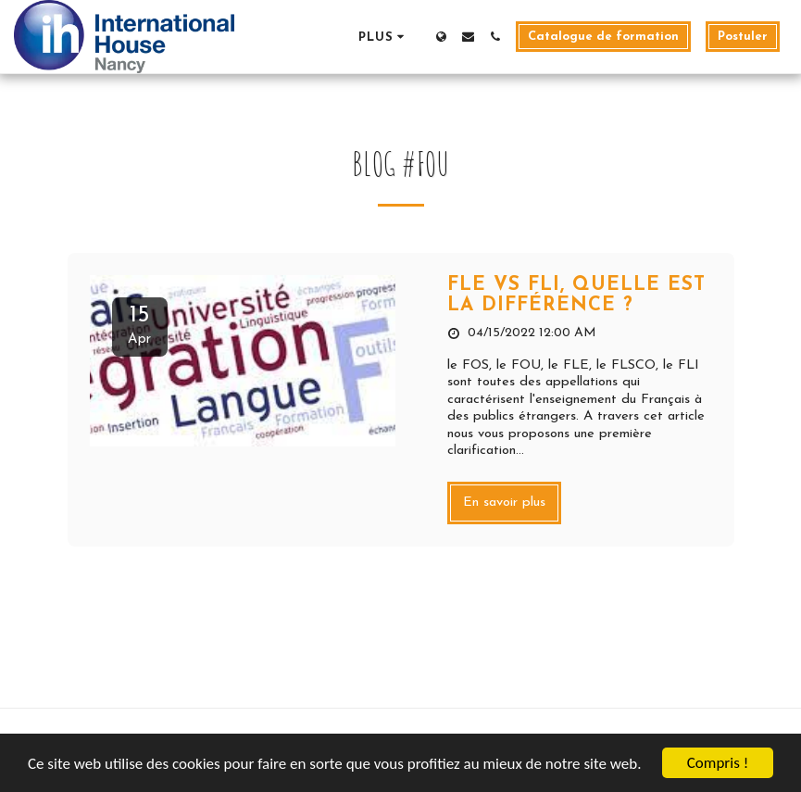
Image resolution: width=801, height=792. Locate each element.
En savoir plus (504, 502)
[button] (468, 37)
